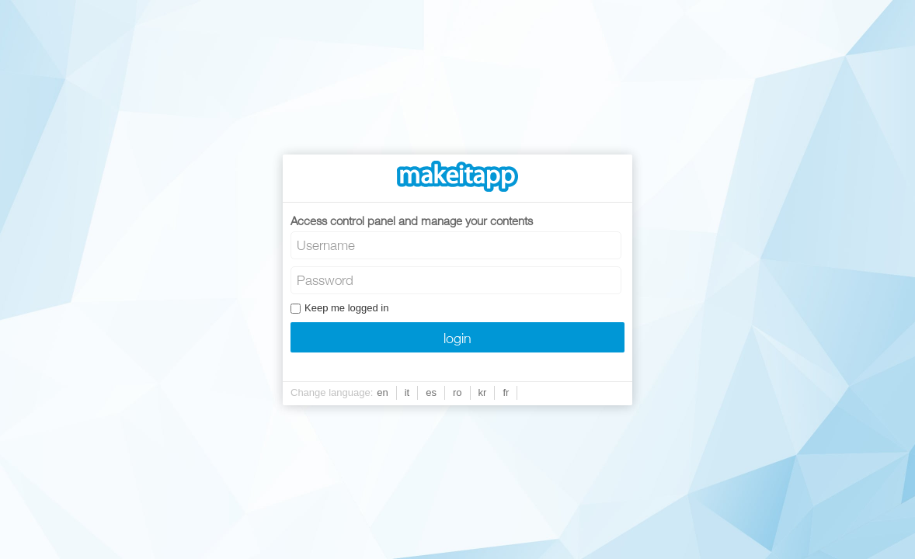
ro (457, 392)
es (431, 392)
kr (482, 392)
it (407, 392)
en (382, 392)
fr (506, 392)
